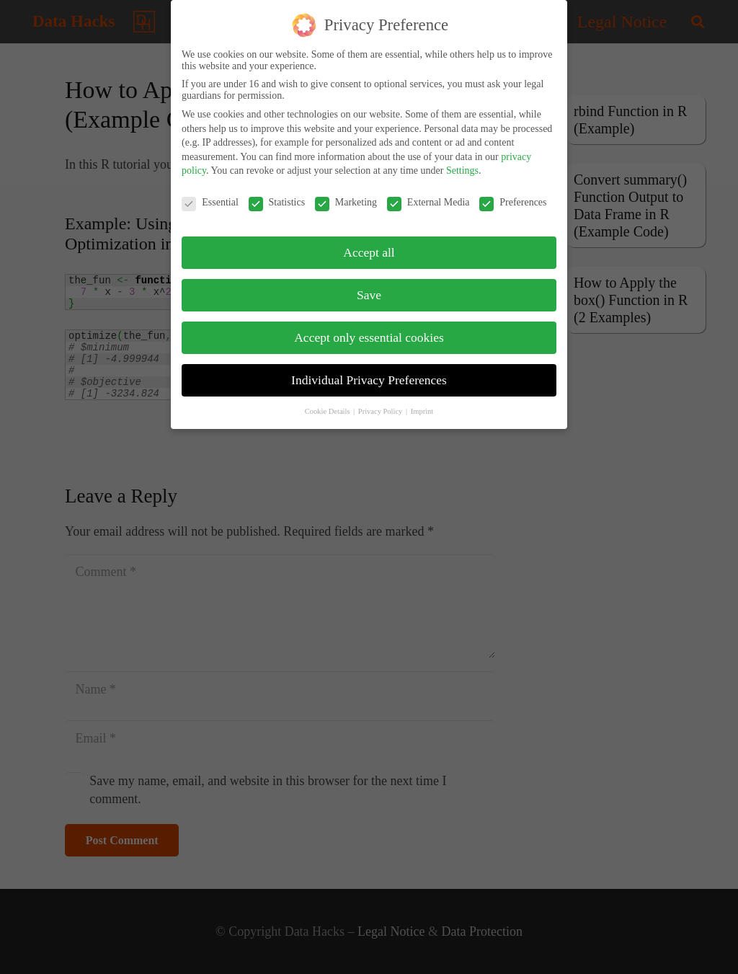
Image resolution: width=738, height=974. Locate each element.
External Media (428, 194)
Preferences (512, 194)
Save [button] (369, 286)
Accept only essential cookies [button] (369, 329)
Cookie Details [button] (328, 402)
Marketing (346, 194)
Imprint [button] (422, 402)
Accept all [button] (368, 243)
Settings (462, 161)
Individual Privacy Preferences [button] (369, 371)
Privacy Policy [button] (381, 402)
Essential (210, 194)
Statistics (277, 194)
